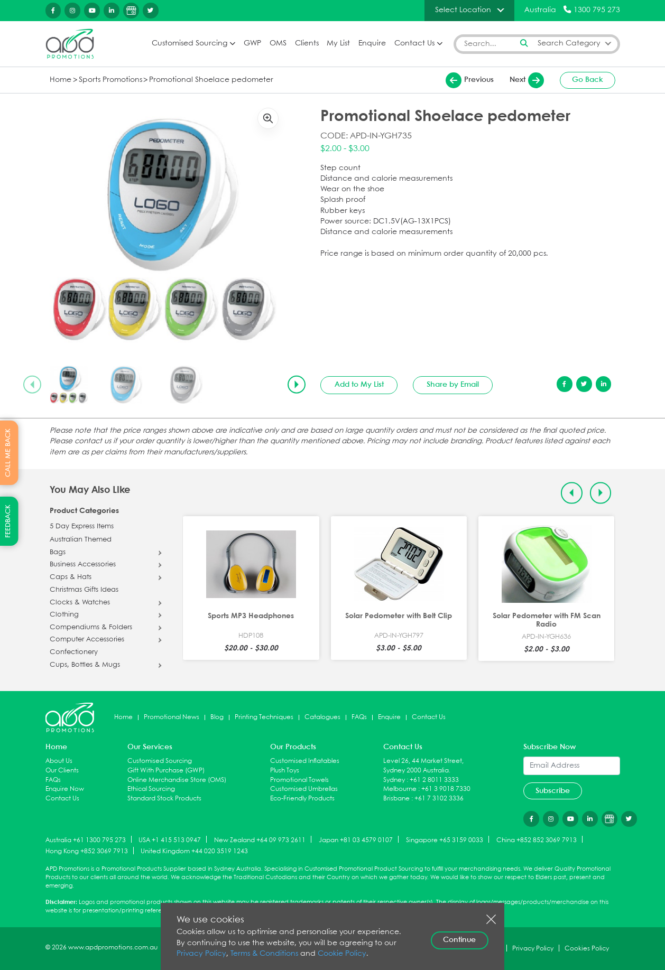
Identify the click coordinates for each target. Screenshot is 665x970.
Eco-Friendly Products (302, 798)
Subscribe (552, 791)
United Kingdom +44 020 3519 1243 (194, 851)
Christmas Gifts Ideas (84, 590)
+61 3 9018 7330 (445, 789)
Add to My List (359, 384)
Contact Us (414, 43)
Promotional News (171, 717)
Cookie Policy (342, 953)
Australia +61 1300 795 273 (85, 840)
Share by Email (453, 384)
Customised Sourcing (189, 43)
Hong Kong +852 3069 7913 (86, 851)
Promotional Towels (299, 780)
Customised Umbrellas (304, 789)
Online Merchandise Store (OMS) (176, 780)
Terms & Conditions (264, 953)
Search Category (569, 43)
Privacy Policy (201, 953)
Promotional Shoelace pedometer (211, 80)
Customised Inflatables (304, 761)
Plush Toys (284, 770)
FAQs (359, 717)
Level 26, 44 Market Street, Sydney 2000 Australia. (423, 765)
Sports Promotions (110, 80)
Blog (217, 717)
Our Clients (62, 770)
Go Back (587, 79)
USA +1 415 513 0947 (169, 840)
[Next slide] (297, 385)
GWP (252, 43)
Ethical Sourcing (151, 789)
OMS (278, 43)
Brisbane (396, 798)
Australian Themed (81, 540)
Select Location (463, 10)
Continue (459, 940)
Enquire (372, 43)
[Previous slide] (32, 385)
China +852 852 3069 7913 (536, 840)
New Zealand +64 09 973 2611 (260, 840)
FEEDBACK (8, 521)
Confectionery (74, 652)
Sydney (394, 780)
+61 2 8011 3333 (434, 780)
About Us (58, 761)
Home (60, 80)
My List (338, 43)
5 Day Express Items (82, 527)
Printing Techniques (264, 717)
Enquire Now (64, 789)
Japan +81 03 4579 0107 (356, 840)
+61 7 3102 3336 (439, 798)
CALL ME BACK (8, 452)
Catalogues (322, 717)
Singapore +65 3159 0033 (444, 840)
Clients (307, 43)
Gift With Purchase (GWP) (166, 770)
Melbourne (400, 789)
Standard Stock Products (164, 798)
